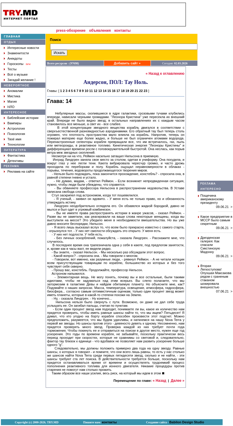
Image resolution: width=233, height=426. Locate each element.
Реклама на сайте (20, 171)
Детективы (15, 161)
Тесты (12, 69)
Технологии (16, 144)
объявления (100, 30)
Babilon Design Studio (186, 422)
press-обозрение (70, 30)
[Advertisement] (113, 14)
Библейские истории (23, 118)
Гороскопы (15, 64)
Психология (16, 134)
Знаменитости (18, 53)
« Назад (159, 381)
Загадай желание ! (21, 80)
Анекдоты (14, 58)
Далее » (177, 381)
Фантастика (16, 155)
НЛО (11, 107)
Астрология (16, 128)
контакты (122, 30)
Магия (12, 101)
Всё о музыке (17, 74)
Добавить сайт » (127, 63)
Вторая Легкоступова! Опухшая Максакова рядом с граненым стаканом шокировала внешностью (215, 276)
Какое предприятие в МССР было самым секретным (216, 220)
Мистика (13, 96)
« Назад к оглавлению (165, 73)
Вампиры (14, 123)
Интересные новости (23, 48)
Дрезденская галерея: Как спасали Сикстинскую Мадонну (210, 245)
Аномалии (15, 91)
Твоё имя (14, 139)
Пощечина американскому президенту (212, 199)
